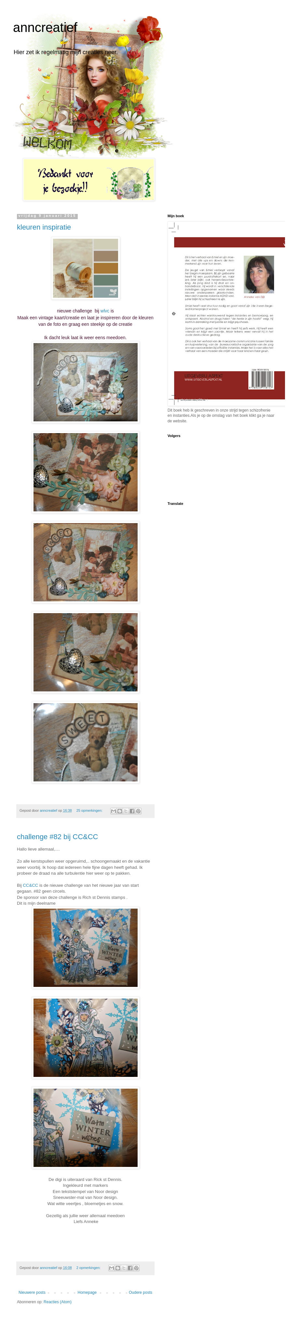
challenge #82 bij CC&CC (57, 837)
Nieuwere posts (32, 1292)
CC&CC (30, 885)
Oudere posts (140, 1292)
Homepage (87, 1292)
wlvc (105, 310)
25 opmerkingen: (89, 810)
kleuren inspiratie (44, 227)
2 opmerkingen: (89, 1268)
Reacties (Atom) (58, 1302)
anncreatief (45, 27)
